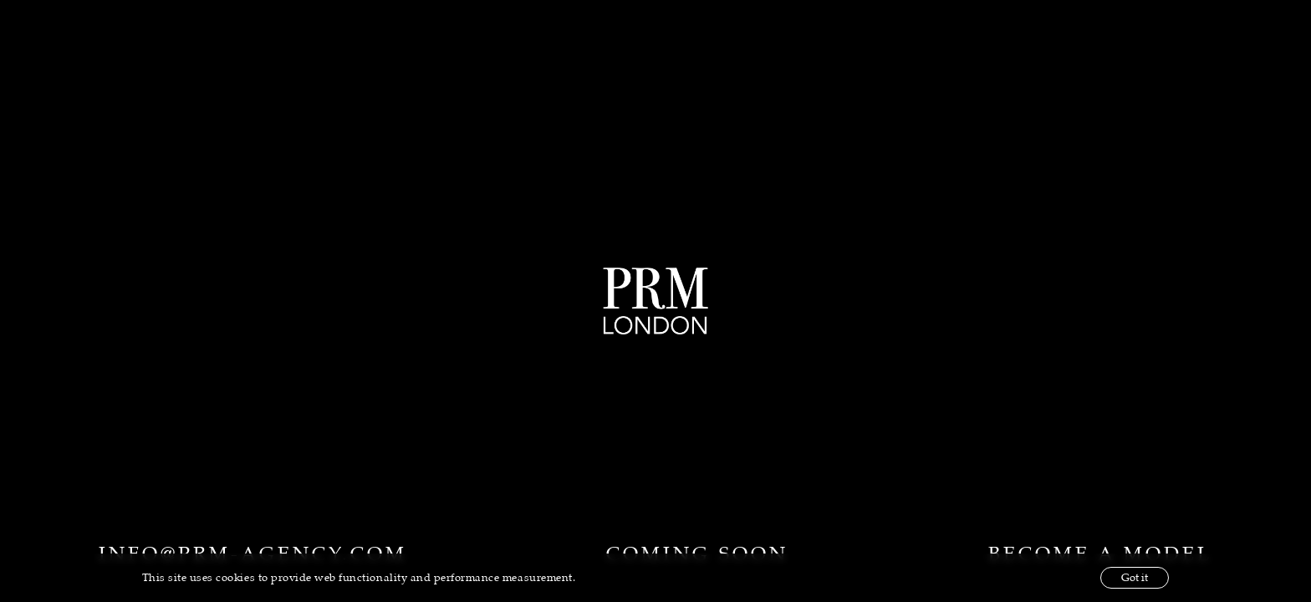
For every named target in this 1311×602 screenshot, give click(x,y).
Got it (1134, 577)
